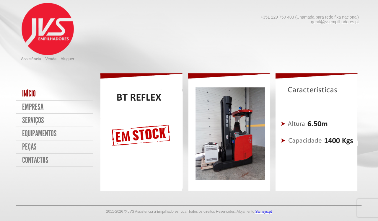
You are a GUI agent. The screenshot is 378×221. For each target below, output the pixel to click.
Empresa (32, 107)
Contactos (35, 160)
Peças (29, 147)
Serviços (33, 120)
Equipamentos (39, 133)
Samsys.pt (263, 211)
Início (29, 94)
